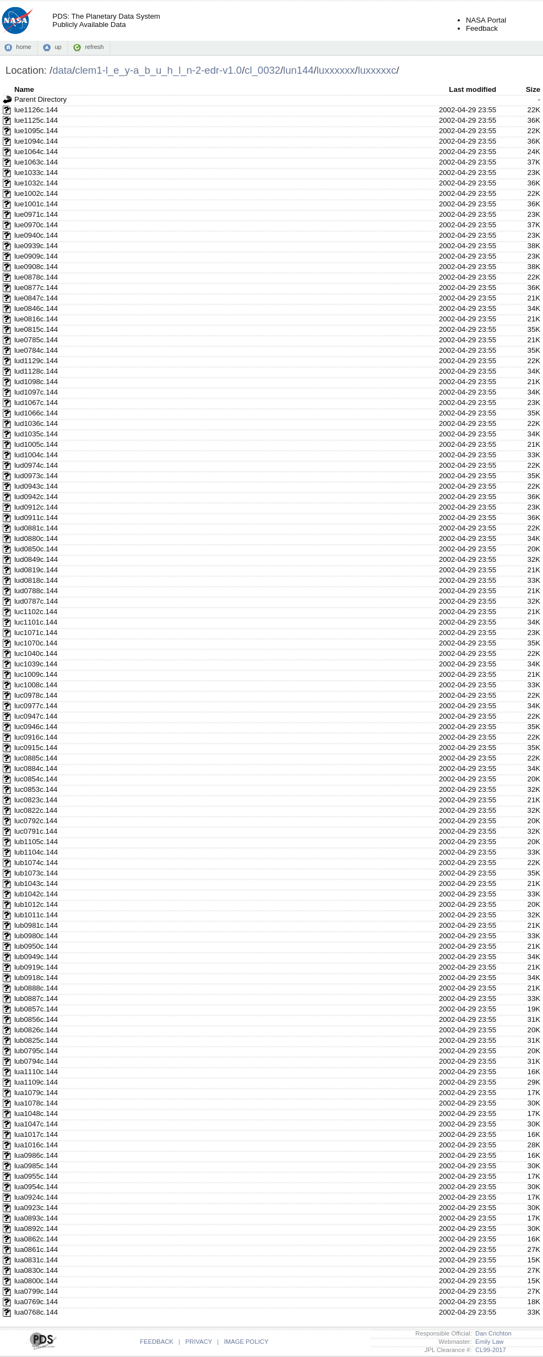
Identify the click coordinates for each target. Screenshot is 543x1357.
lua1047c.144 (36, 1124)
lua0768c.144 (36, 1312)
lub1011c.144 (36, 915)
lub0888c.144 (36, 988)
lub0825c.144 (36, 1040)
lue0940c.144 (36, 235)
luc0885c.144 (35, 758)
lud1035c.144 (36, 434)
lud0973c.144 (36, 476)
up (58, 46)
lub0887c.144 (36, 998)
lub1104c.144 (36, 852)
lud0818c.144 (36, 580)
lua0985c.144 (36, 1166)
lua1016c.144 (36, 1145)
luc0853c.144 (35, 789)
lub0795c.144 (36, 1051)
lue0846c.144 (36, 308)
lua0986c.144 (36, 1155)
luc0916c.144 (35, 737)
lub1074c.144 (36, 862)
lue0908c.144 (36, 266)
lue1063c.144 (36, 162)
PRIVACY (199, 1341)
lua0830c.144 (36, 1270)
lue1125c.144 (36, 120)
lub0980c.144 (36, 936)
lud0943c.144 (36, 486)
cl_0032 (262, 70)
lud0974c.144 (36, 465)
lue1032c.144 (36, 183)
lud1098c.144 (36, 381)
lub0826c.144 (36, 1030)
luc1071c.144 (35, 632)
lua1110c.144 (36, 1072)
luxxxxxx (336, 70)
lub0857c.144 (36, 1009)
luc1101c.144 (35, 622)
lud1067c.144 (36, 402)
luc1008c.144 (35, 685)
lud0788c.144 (36, 591)
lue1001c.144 (36, 204)
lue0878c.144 (36, 277)
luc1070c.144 (35, 643)
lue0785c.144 (36, 340)
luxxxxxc (377, 70)
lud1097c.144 (36, 392)
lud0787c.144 (36, 601)
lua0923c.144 (36, 1207)
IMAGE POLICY (246, 1341)
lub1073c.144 (36, 873)
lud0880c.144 (36, 538)
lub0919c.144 (36, 967)
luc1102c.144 (35, 612)
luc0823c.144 (35, 800)
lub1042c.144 (36, 894)
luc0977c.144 (35, 706)
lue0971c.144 (36, 214)
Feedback (482, 28)
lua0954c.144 (36, 1187)
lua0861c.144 (36, 1249)
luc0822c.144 (35, 810)
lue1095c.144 (36, 131)
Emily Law (488, 1341)
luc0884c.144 (35, 768)
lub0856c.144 (36, 1019)
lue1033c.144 (36, 172)
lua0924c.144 (36, 1197)
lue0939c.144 (36, 246)
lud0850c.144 (36, 549)
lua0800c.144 (36, 1281)
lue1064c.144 (36, 151)
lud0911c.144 (36, 517)
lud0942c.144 (36, 497)
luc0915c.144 (35, 747)
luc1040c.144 (35, 653)
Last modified (472, 89)
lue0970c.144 (36, 225)
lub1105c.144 (36, 842)
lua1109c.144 (36, 1082)
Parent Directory (40, 99)
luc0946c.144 (35, 727)
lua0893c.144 (36, 1218)
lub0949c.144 (36, 957)
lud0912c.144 (36, 507)
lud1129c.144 (36, 361)
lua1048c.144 (36, 1113)
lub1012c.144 (36, 904)
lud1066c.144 (36, 413)
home (23, 46)
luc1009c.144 (35, 674)
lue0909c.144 (36, 256)
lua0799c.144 (36, 1291)
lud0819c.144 (36, 570)
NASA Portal (486, 20)
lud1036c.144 (36, 423)
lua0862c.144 (36, 1239)
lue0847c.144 (36, 298)
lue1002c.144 (36, 193)
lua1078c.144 (36, 1103)
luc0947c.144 (35, 716)
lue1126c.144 (36, 110)
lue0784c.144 (36, 350)
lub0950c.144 (36, 946)
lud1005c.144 (36, 444)
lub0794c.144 (36, 1061)
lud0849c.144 (36, 559)
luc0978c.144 (35, 695)
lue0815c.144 (36, 329)
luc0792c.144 (35, 821)
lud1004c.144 (36, 455)
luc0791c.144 (35, 831)
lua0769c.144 (36, 1302)
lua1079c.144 (36, 1092)
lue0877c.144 (36, 287)
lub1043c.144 (36, 883)
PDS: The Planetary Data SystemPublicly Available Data (106, 20)
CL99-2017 (489, 1350)
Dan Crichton (492, 1333)
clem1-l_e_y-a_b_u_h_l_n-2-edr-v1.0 (158, 70)
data (62, 70)
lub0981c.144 (36, 925)
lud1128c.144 (36, 371)
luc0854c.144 (35, 779)
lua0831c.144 (36, 1260)
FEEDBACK (156, 1341)
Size (533, 89)
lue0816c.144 (36, 319)
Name (24, 89)
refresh (94, 46)
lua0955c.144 (36, 1176)
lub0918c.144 (36, 977)
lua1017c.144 (36, 1134)
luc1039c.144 (35, 664)
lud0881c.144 (36, 528)
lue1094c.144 (36, 141)
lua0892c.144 (36, 1228)
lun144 (298, 70)
